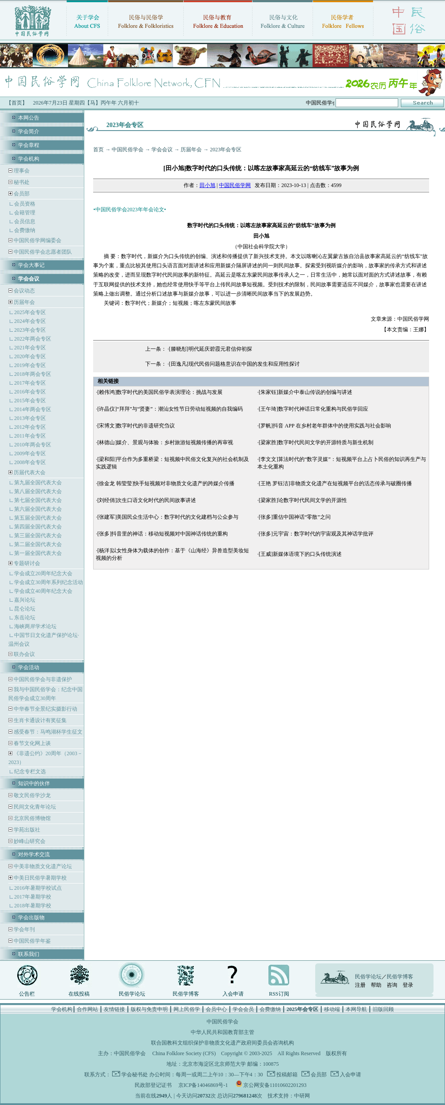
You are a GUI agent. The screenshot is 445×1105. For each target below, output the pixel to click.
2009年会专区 (30, 453)
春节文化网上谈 (31, 743)
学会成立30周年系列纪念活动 (48, 582)
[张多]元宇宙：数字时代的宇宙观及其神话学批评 (316, 534)
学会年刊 (23, 929)
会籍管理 (24, 213)
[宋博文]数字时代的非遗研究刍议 (136, 426)
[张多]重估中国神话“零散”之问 (295, 517)
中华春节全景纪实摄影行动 (44, 709)
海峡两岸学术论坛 (35, 626)
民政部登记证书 (153, 1085)
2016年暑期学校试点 (38, 888)
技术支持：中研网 (289, 1096)
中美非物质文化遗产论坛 (42, 866)
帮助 (376, 985)
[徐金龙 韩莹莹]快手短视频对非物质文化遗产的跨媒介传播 (165, 483)
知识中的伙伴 (34, 783)
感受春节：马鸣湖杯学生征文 (47, 732)
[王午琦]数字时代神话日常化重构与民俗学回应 (313, 409)
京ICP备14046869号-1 (203, 1085)
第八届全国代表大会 (38, 491)
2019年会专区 (30, 365)
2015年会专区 (30, 400)
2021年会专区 (30, 348)
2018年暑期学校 (32, 906)
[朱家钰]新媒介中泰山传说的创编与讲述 (305, 392)
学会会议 (162, 149)
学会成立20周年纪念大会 (43, 573)
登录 (408, 985)
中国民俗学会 (127, 149)
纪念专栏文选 (30, 771)
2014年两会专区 (32, 409)
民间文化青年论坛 (34, 807)
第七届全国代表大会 (38, 500)
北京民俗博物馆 (31, 818)
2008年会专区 (30, 462)
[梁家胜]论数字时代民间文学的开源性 (303, 500)
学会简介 (28, 131)
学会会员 (243, 1009)
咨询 (392, 985)
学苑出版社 (26, 830)
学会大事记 (31, 265)
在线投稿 (79, 994)
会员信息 (24, 221)
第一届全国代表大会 (38, 553)
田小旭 (207, 185)
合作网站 (87, 1009)
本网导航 (356, 1009)
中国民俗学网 (235, 185)
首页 (98, 149)
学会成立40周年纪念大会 (43, 591)
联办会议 (23, 654)
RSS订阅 (279, 994)
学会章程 (28, 145)
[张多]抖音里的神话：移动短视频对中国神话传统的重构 (162, 534)
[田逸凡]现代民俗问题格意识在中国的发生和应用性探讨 (234, 364)
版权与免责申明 (149, 1009)
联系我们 (28, 954)
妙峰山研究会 (28, 841)
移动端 (332, 1009)
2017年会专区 (30, 383)
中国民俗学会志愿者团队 (42, 252)
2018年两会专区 (32, 374)
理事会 (21, 171)
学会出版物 (31, 917)
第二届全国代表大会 (38, 544)
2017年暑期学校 (32, 897)
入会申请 (233, 994)
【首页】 (16, 103)
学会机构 (28, 159)
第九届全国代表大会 (38, 482)
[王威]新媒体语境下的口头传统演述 (300, 554)
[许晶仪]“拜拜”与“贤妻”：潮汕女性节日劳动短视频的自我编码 (169, 409)
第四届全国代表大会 (38, 527)
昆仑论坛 (24, 609)
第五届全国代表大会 (38, 518)
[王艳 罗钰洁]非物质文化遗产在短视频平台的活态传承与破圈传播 (335, 483)
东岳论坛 (24, 617)
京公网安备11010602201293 (275, 1085)
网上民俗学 (186, 1009)
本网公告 (28, 118)
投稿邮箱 (286, 1074)
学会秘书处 (134, 1074)
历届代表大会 (29, 472)
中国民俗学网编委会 (36, 240)
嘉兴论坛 (24, 600)
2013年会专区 (30, 418)
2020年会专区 (30, 356)
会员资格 (24, 204)
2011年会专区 (30, 436)
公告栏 (27, 994)
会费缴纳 (24, 230)
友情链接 (114, 1009)
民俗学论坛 (132, 994)
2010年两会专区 (32, 445)
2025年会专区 (30, 312)
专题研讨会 (27, 563)
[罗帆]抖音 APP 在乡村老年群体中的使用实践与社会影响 (325, 426)
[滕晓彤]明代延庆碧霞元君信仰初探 (210, 349)
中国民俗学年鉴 (31, 941)
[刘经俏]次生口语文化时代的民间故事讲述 (146, 500)
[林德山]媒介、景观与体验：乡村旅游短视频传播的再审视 (165, 442)
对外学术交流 (34, 854)
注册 (360, 985)
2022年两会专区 (32, 339)
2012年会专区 (30, 427)
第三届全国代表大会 (38, 535)
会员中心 (216, 1009)
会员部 (22, 194)
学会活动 (28, 667)
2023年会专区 (30, 330)
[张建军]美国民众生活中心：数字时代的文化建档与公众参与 (167, 517)
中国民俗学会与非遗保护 (42, 679)
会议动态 (23, 291)
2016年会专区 (30, 392)
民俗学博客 (186, 994)
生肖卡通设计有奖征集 (39, 720)
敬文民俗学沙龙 (31, 795)
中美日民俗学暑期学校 (40, 878)
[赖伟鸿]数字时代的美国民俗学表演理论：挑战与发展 (159, 392)
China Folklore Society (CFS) (184, 1053)
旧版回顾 (383, 1009)
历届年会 (24, 302)
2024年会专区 (30, 321)
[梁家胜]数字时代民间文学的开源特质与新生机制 (316, 442)
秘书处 (21, 182)
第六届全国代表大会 (38, 509)
